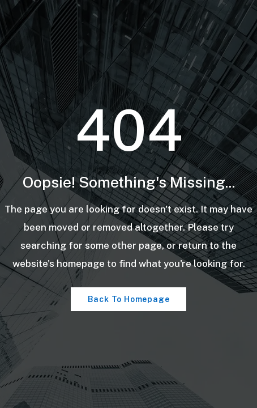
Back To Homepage (129, 299)
